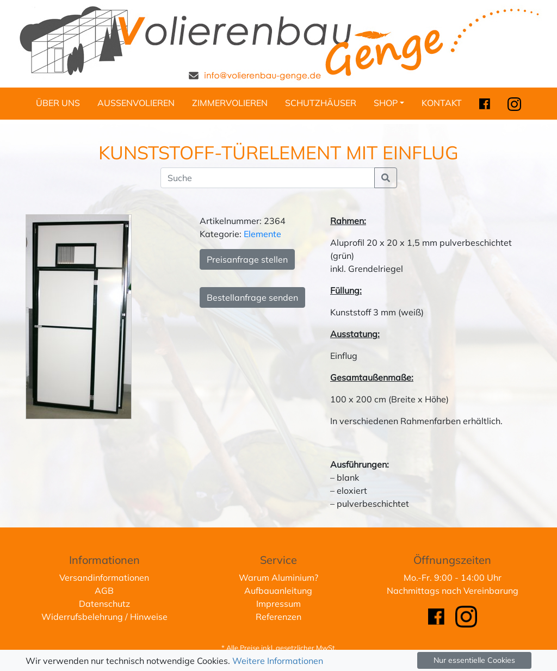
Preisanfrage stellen (247, 259)
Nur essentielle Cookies (474, 660)
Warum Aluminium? (278, 577)
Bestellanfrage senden (252, 297)
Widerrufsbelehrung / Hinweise (104, 616)
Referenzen (278, 616)
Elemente (262, 233)
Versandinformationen (104, 577)
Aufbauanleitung (278, 590)
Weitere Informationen (277, 660)
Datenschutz (104, 603)
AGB (104, 590)
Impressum (278, 603)
